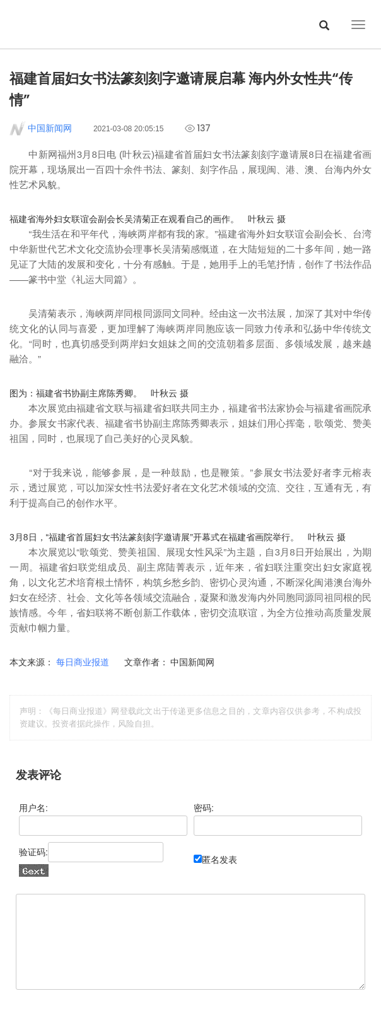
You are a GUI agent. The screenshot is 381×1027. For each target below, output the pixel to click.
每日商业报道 (84, 662)
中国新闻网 (50, 128)
